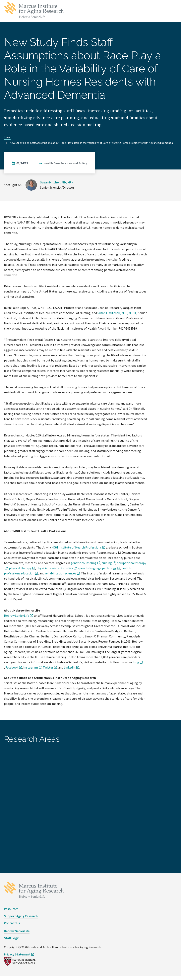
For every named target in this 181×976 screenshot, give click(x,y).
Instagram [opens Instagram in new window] (30, 667)
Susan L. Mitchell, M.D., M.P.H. (117, 313)
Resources (11, 909)
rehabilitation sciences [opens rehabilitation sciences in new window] (60, 573)
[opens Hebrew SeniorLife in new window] (18, 616)
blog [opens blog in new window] (136, 662)
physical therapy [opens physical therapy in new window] (20, 568)
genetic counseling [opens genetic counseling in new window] (83, 563)
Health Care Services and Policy (65, 163)
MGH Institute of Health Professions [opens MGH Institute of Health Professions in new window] (76, 547)
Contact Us (12, 923)
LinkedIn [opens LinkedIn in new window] (70, 667)
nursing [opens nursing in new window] (106, 563)
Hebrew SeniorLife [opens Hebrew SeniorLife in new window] (17, 931)
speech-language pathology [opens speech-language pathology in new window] (97, 568)
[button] (175, 10)
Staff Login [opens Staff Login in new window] (12, 938)
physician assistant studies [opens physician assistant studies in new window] (54, 568)
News (7, 137)
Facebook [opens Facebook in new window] (11, 667)
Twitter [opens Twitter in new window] (48, 667)
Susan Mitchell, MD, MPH (57, 182)
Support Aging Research (21, 916)
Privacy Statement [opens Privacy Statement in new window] (17, 954)
